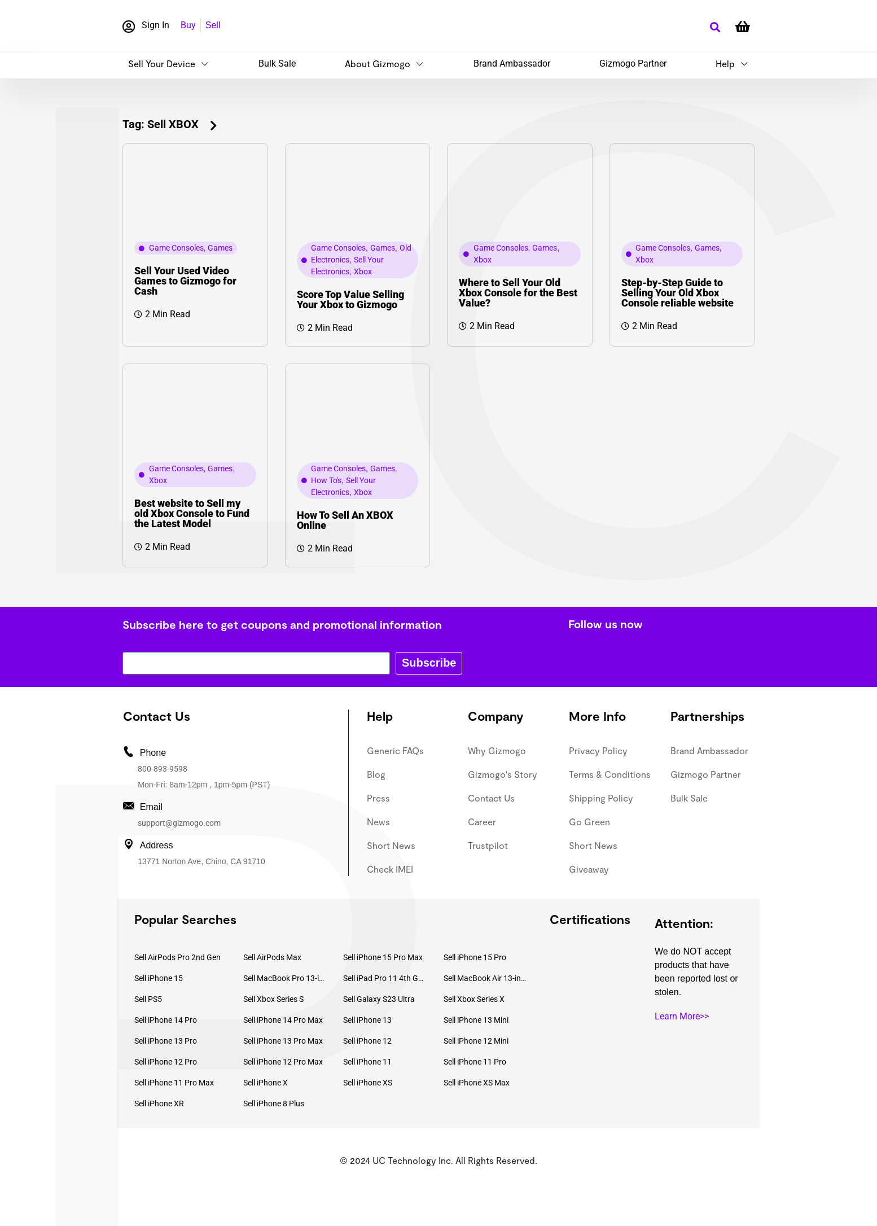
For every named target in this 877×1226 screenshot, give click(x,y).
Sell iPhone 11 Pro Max (174, 1082)
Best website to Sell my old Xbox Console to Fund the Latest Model (191, 513)
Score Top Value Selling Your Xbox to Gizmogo (350, 299)
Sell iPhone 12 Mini (476, 1040)
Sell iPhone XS (367, 1082)
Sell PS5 (148, 999)
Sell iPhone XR (159, 1103)
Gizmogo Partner (632, 63)
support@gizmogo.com (179, 822)
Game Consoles (176, 247)
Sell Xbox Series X (474, 999)
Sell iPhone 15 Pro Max (383, 957)
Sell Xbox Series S (273, 999)
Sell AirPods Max (272, 957)
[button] (714, 27)
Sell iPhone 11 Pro (475, 1061)
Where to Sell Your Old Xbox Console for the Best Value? (518, 293)
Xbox (363, 271)
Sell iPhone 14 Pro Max (283, 1019)
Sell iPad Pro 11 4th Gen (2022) (385, 978)
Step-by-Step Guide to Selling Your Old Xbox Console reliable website (677, 293)
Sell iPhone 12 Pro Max (283, 1061)
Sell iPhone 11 (367, 1061)
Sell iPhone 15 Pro (475, 957)
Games (220, 247)
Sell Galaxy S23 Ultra (379, 999)
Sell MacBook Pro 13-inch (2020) (285, 978)
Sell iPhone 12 (367, 1040)
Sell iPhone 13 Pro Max (283, 1040)
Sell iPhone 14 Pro (165, 1019)
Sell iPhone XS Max (477, 1082)
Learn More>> (682, 1016)
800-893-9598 (162, 768)
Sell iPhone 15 (158, 978)
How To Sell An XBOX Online (345, 520)
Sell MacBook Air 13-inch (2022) (485, 978)
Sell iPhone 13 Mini (476, 1019)
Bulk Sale (277, 63)
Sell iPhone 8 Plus (273, 1103)
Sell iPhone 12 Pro (165, 1061)
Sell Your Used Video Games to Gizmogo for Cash (185, 281)
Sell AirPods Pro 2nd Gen (177, 957)
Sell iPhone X (265, 1082)
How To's (326, 480)
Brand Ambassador (511, 63)
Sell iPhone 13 (367, 1019)
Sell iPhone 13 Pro (165, 1040)
